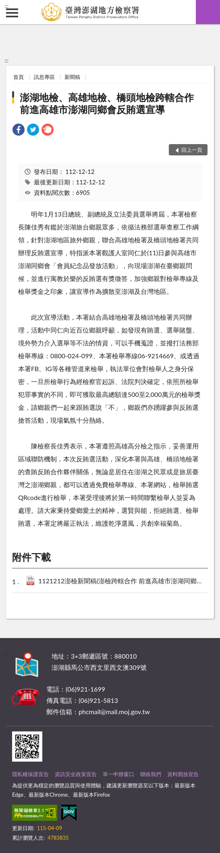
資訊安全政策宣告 (76, 774)
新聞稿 (72, 77)
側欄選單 (12, 12)
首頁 (18, 77)
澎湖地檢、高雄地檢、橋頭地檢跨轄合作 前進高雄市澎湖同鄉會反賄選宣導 (111, 103)
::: (6, 6)
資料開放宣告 (183, 774)
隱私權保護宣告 (30, 774)
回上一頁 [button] (191, 150)
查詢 (208, 12)
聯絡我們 (150, 774)
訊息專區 (44, 77)
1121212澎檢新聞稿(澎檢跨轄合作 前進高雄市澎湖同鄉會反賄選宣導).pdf (121, 581)
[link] (18, 131)
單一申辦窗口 (118, 774)
